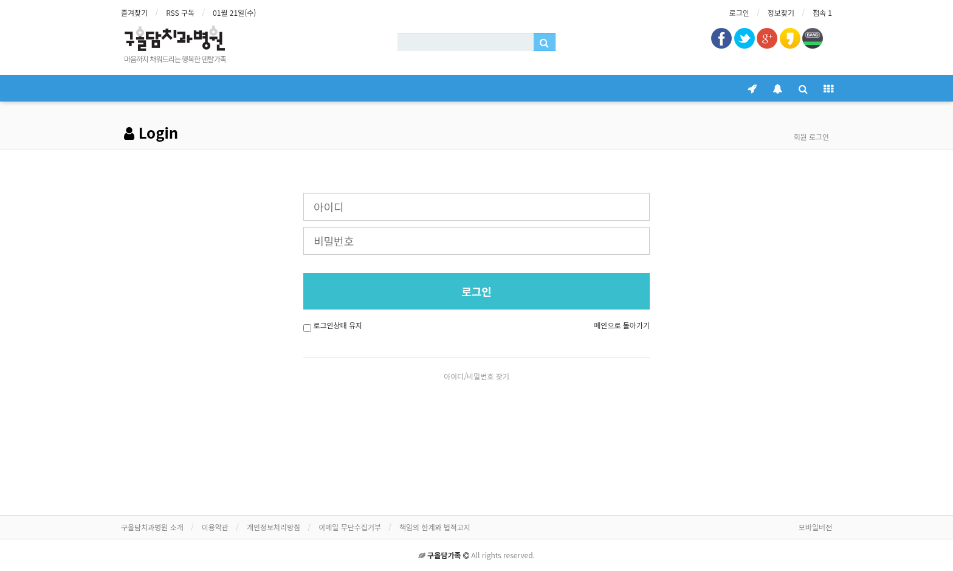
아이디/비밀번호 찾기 (476, 376)
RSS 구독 (180, 12)
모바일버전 (815, 527)
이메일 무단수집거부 (349, 527)
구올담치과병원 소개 (152, 527)
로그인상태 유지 (337, 325)
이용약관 (215, 527)
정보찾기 (781, 12)
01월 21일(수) (234, 12)
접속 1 (822, 12)
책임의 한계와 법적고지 (434, 527)
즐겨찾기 (134, 12)
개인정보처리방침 (273, 527)
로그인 (739, 12)
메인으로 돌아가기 (622, 325)
